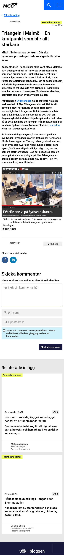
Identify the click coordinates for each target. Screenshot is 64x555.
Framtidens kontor (51, 22)
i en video (54, 125)
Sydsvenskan (24, 100)
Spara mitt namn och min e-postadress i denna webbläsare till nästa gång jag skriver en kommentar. (30, 333)
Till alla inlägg (12, 15)
